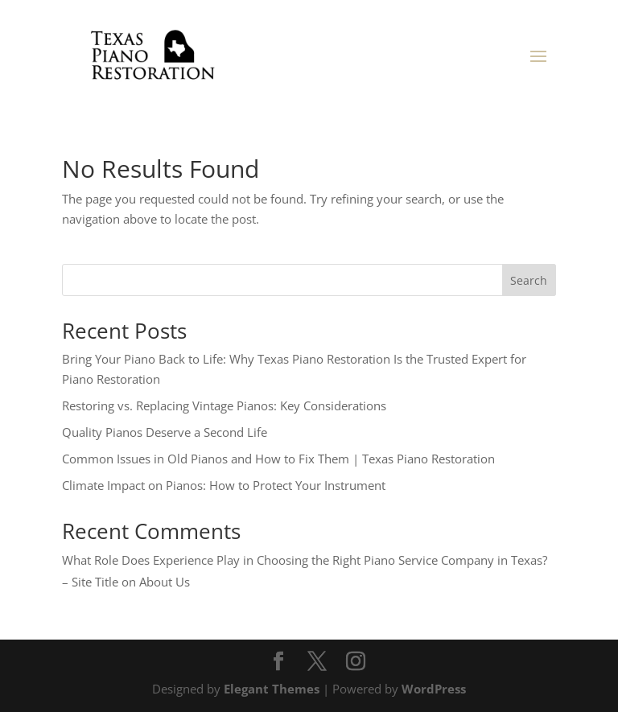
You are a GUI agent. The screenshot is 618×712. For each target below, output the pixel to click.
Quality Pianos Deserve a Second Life (164, 432)
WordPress (434, 689)
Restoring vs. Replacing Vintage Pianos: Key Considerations (224, 405)
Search (528, 280)
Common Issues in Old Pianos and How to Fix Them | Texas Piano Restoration (278, 459)
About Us (164, 582)
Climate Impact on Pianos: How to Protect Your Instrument (223, 485)
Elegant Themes (271, 689)
